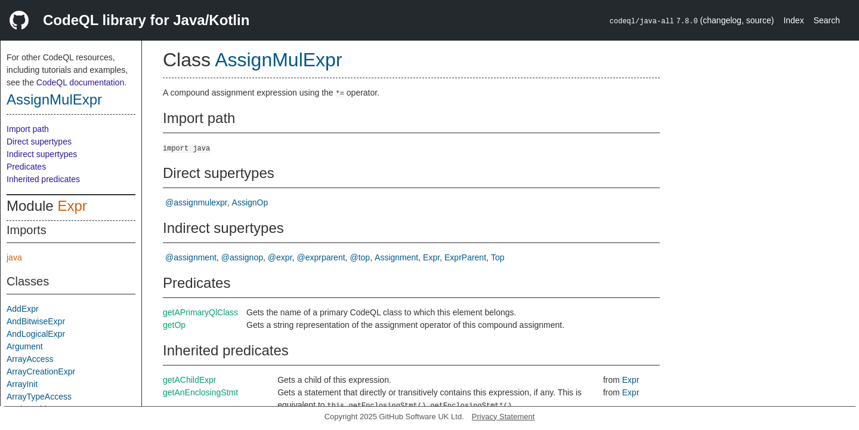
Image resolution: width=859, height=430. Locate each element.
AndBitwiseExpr (36, 321)
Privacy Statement (503, 416)
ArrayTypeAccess (39, 396)
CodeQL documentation (80, 82)
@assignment (191, 257)
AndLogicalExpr (36, 334)
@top (360, 257)
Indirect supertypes (42, 154)
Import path (28, 129)
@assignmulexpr (196, 202)
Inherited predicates (43, 179)
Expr (71, 206)
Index (793, 20)
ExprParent (465, 257)
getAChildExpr (190, 380)
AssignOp (250, 202)
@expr (280, 257)
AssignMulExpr (54, 99)
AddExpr (23, 309)
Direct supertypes (39, 141)
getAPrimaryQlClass (200, 312)
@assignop (242, 257)
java (14, 257)
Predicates (26, 166)
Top (498, 257)
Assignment (396, 257)
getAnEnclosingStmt (200, 392)
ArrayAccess (30, 359)
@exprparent (320, 257)
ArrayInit (22, 384)
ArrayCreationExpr (41, 371)
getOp (174, 325)
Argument (25, 346)
